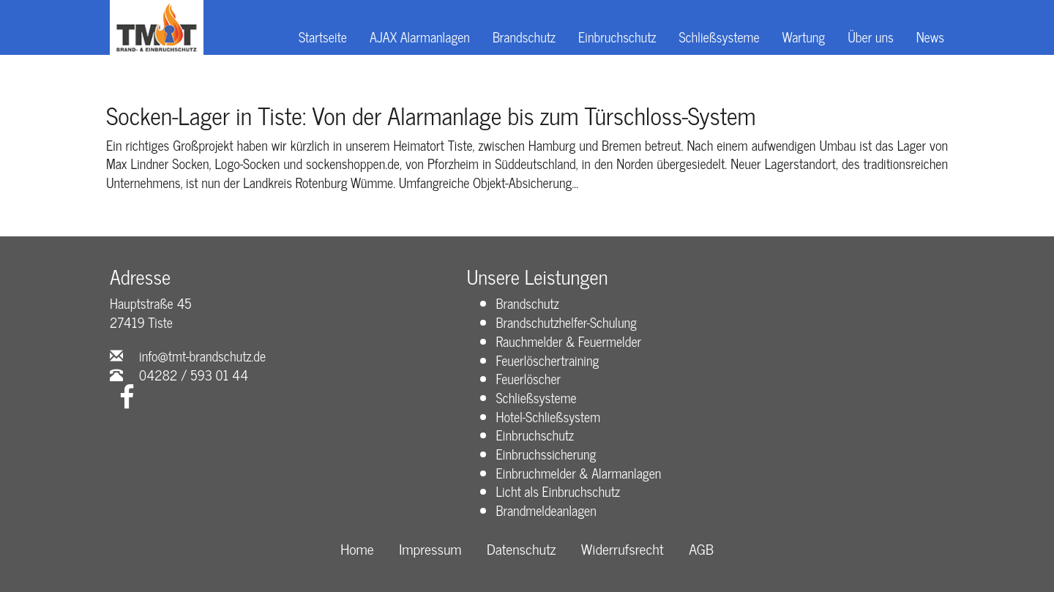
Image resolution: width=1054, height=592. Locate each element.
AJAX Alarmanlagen (420, 37)
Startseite (323, 37)
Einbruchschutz (617, 37)
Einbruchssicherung (546, 454)
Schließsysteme (719, 37)
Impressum (430, 549)
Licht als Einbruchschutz (558, 491)
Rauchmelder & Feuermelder (569, 341)
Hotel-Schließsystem (548, 416)
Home (357, 549)
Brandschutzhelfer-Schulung (566, 322)
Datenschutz (521, 549)
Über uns (871, 37)
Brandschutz (524, 37)
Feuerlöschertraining (547, 360)
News (930, 37)
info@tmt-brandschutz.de (202, 356)
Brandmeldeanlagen (546, 510)
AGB (701, 549)
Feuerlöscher (528, 378)
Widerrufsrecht (622, 549)
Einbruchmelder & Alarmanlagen (579, 473)
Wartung (804, 37)
